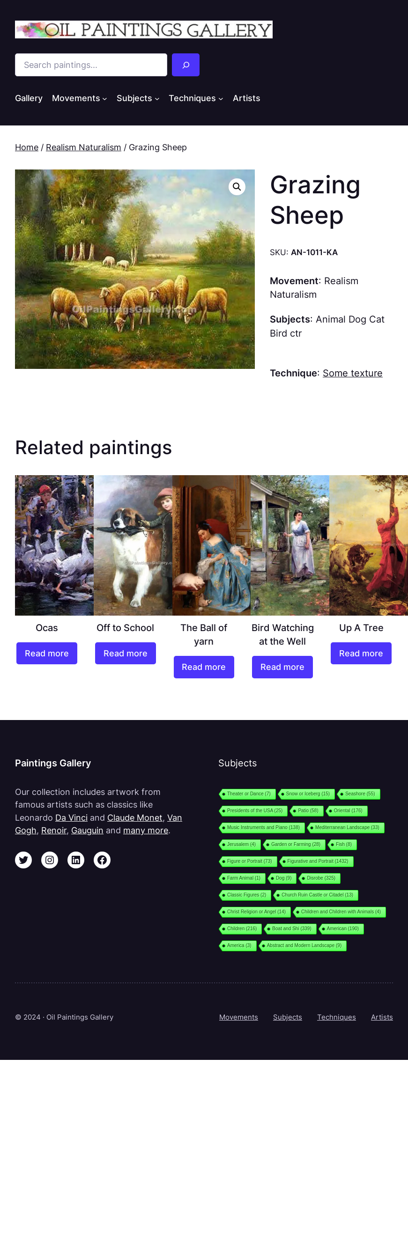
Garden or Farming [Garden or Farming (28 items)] (295, 844)
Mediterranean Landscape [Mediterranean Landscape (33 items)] (347, 827)
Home (26, 147)
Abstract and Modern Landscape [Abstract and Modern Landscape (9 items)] (304, 945)
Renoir (54, 830)
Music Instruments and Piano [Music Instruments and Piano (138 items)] (263, 827)
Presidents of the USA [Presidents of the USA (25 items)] (254, 810)
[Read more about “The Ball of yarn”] (204, 667)
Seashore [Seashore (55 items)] (360, 793)
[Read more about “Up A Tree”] (361, 653)
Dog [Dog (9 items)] (283, 878)
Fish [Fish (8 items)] (344, 844)
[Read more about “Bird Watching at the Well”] (282, 667)
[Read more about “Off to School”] (125, 653)
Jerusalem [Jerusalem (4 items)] (241, 844)
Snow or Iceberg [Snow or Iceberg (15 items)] (308, 793)
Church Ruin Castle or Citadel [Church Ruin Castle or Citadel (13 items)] (317, 894)
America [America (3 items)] (239, 945)
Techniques (336, 1017)
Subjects (287, 1017)
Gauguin (87, 830)
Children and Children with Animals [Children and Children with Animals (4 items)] (341, 911)
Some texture (353, 373)
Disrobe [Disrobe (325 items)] (321, 878)
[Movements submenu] (104, 98)
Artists (382, 1017)
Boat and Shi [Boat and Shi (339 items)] (291, 928)
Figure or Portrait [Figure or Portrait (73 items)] (249, 861)
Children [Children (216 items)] (242, 928)
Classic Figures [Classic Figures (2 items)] (246, 894)
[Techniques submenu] (220, 98)
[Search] (186, 64)
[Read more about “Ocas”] (46, 653)
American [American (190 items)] (343, 928)
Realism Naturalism (83, 147)
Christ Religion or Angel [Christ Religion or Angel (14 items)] (256, 911)
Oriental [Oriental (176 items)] (348, 810)
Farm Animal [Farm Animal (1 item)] (243, 878)
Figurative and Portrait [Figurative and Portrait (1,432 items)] (318, 861)
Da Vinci (71, 818)
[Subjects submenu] (157, 98)
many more (145, 830)
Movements (238, 1017)
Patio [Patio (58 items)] (308, 810)
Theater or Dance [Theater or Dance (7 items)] (249, 793)
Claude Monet (135, 818)
